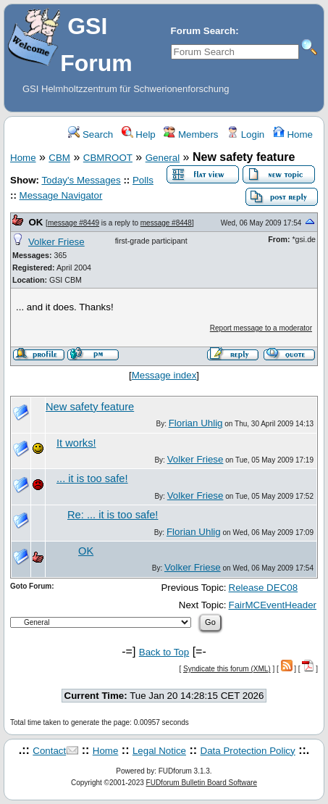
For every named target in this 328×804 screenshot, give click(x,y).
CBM (59, 157)
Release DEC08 (263, 587)
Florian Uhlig (196, 423)
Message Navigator (61, 195)
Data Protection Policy (248, 750)
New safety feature (90, 407)
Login (245, 134)
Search (90, 134)
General (163, 157)
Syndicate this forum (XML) (227, 669)
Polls (143, 180)
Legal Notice (159, 750)
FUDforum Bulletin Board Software (201, 783)
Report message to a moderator (261, 328)
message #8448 (166, 223)
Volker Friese (56, 241)
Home (293, 134)
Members (191, 134)
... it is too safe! (92, 478)
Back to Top (164, 652)
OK (35, 222)
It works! (76, 443)
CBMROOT (108, 157)
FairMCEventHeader (272, 605)
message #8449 (73, 223)
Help (139, 134)
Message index (164, 375)
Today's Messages (80, 180)
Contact (49, 750)
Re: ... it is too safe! (112, 515)
